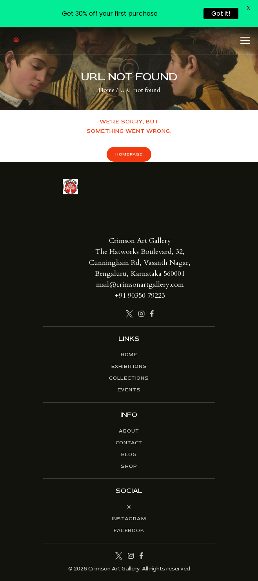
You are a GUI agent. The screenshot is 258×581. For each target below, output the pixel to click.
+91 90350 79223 (140, 295)
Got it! (221, 13)
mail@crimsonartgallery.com (140, 285)
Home (106, 90)
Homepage (128, 154)
